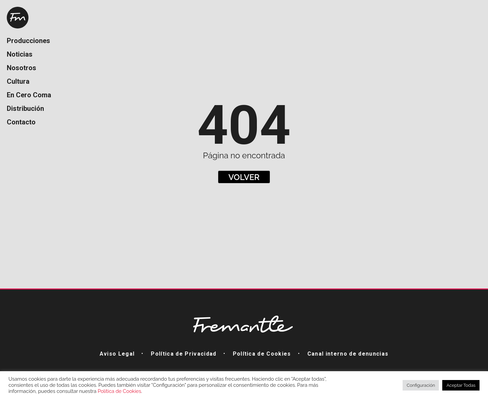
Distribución (25, 108)
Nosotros (21, 68)
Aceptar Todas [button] (460, 385)
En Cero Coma (29, 95)
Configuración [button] (421, 385)
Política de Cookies (262, 354)
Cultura (18, 81)
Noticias (20, 54)
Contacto (21, 122)
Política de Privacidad (183, 354)
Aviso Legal (117, 354)
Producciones (28, 41)
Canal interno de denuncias (348, 354)
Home (17, 17)
